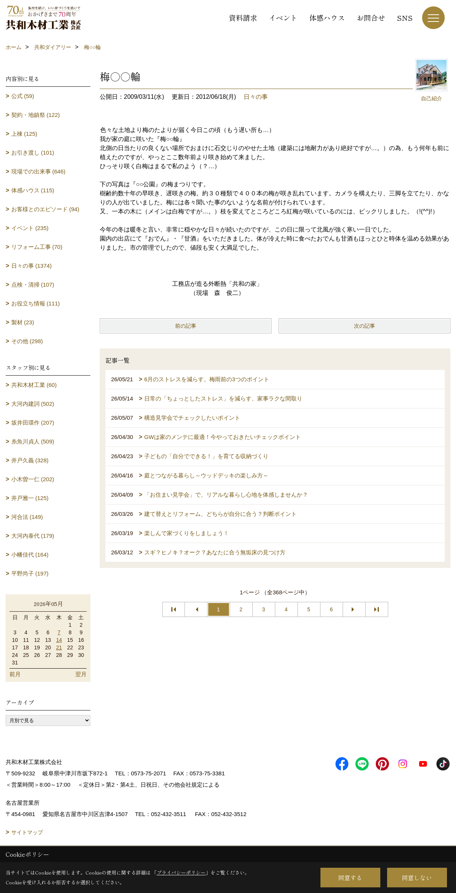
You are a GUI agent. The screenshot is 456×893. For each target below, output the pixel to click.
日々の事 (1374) (31, 265)
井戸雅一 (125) (30, 498)
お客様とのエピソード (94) (45, 209)
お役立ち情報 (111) (35, 303)
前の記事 (185, 326)
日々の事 (256, 97)
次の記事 (364, 326)
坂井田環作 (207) (32, 422)
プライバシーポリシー (181, 872)
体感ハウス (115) (32, 190)
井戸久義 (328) (30, 460)
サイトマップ (27, 832)
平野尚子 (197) (30, 573)
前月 (15, 674)
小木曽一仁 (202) (32, 479)
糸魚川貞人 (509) (32, 441)
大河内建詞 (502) (32, 403)
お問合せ (371, 17)
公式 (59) (22, 96)
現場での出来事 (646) (38, 171)
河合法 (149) (27, 517)
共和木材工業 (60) (34, 385)
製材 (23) (22, 322)
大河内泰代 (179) (32, 535)
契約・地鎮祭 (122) (35, 115)
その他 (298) (27, 341)
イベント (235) (30, 228)
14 (59, 640)
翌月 (81, 674)
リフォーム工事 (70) (37, 247)
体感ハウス (327, 17)
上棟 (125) (24, 133)
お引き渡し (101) (32, 152)
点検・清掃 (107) (32, 284)
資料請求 (243, 17)
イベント (283, 17)
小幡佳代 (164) (30, 554)
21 (59, 647)
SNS (405, 17)
